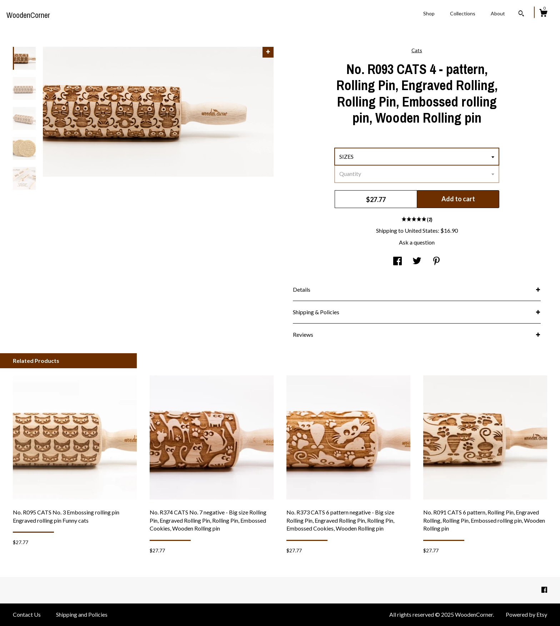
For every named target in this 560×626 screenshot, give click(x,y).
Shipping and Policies (82, 614)
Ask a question (417, 242)
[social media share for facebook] (397, 261)
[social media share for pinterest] (436, 261)
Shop (429, 13)
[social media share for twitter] (417, 261)
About (498, 13)
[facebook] (544, 589)
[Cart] (543, 14)
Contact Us (27, 614)
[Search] (521, 14)
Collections (462, 13)
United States (421, 230)
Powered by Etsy (526, 614)
